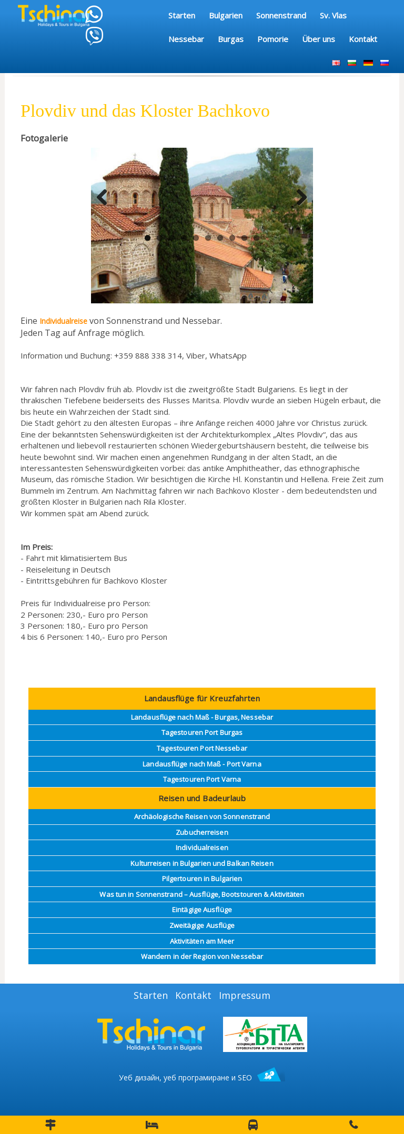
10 (256, 238)
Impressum (244, 995)
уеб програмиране (196, 1077)
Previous (106, 195)
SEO (261, 1077)
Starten (151, 995)
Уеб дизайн (139, 1077)
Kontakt (193, 995)
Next (297, 195)
